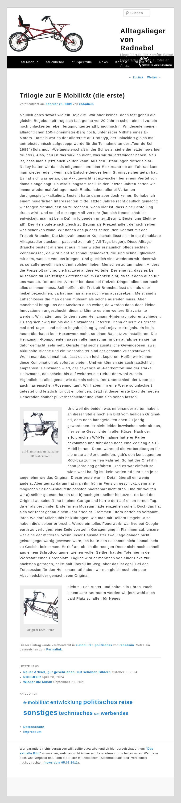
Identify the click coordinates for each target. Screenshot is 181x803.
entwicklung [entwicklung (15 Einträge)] (66, 702)
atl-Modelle (30, 62)
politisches (103, 645)
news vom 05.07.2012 (61, 762)
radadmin (86, 104)
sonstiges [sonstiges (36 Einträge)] (40, 712)
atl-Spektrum (82, 62)
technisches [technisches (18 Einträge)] (76, 713)
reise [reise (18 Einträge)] (126, 702)
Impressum (32, 732)
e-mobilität (84, 645)
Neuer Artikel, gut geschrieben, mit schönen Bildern (67, 672)
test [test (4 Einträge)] (97, 714)
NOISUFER (143, 62)
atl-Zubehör (55, 62)
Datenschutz (33, 727)
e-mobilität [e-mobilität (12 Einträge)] (36, 702)
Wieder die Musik (37, 682)
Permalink (54, 649)
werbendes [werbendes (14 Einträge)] (115, 713)
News (103, 62)
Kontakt (121, 62)
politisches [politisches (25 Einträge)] (100, 702)
